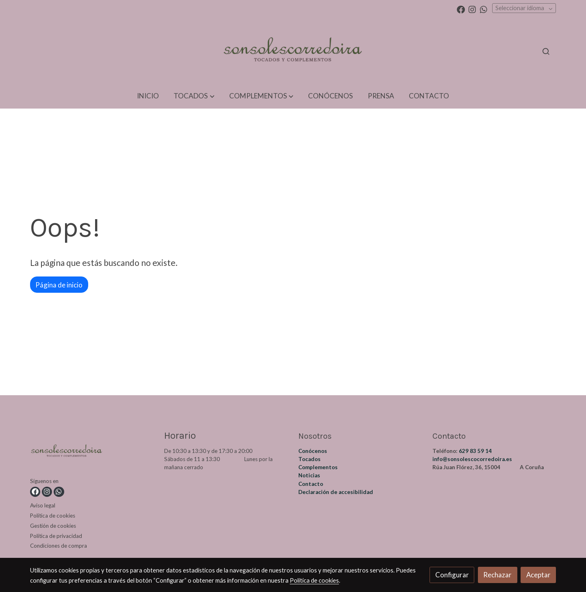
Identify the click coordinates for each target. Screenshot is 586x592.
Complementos (318, 467)
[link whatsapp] (483, 9)
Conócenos (312, 451)
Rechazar (497, 574)
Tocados (309, 459)
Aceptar (538, 574)
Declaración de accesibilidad (335, 492)
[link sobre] (92, 453)
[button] (194, 96)
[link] (293, 51)
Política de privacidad (56, 536)
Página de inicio (58, 285)
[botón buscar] (545, 51)
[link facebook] (461, 9)
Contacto (310, 484)
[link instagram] (472, 9)
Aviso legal (42, 505)
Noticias (309, 475)
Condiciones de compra (58, 545)
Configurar (452, 574)
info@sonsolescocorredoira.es (472, 459)
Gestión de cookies (53, 525)
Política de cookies (52, 515)
